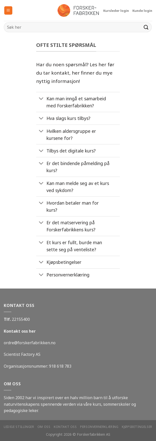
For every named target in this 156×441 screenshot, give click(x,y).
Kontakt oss (65, 427)
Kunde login (142, 10)
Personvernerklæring (99, 427)
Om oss (43, 427)
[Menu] (8, 10)
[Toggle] (41, 99)
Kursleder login (116, 10)
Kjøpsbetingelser (137, 427)
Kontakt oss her (20, 331)
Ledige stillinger (19, 427)
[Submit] (146, 27)
